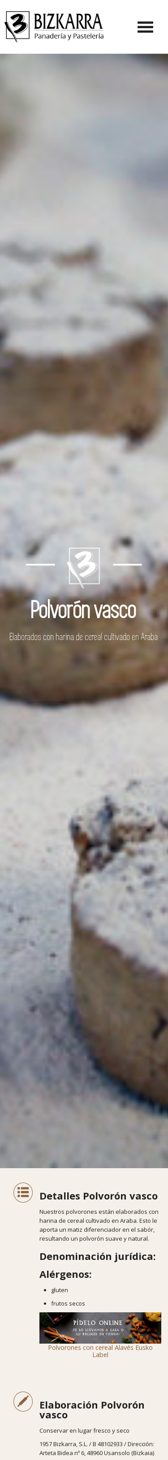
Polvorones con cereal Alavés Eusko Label (100, 1335)
